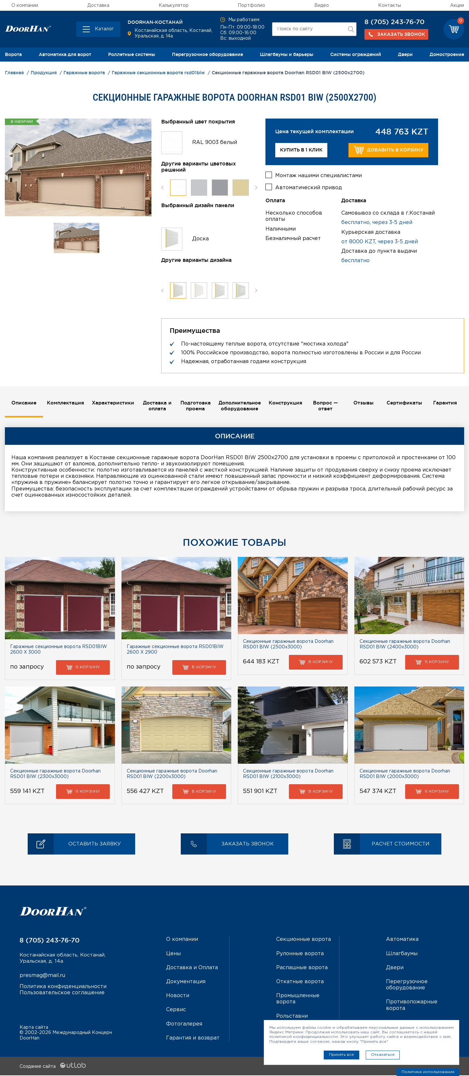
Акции (457, 5)
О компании (24, 5)
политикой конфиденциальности (303, 1037)
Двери (405, 54)
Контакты (389, 5)
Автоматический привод (308, 186)
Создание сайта (53, 1067)
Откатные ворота (300, 982)
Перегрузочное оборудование (207, 54)
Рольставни (292, 1016)
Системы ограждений (355, 54)
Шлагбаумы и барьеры (286, 54)
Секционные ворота (303, 940)
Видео (321, 5)
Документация (186, 982)
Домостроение (447, 54)
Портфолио (251, 5)
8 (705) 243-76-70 (394, 21)
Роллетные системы (131, 54)
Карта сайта (34, 1028)
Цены (173, 954)
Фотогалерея (184, 1024)
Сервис (176, 1010)
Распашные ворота (302, 968)
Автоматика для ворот (65, 54)
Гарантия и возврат (193, 1038)
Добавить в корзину (388, 150)
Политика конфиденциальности (63, 987)
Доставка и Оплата (192, 968)
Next (256, 188)
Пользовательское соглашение (62, 994)
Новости (177, 996)
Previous (162, 188)
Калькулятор (174, 5)
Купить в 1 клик (301, 149)
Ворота (13, 54)
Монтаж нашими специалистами (318, 174)
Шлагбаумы (402, 954)
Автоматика (402, 940)
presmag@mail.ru (42, 976)
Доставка (98, 5)
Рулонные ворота (300, 954)
